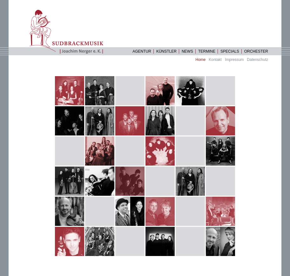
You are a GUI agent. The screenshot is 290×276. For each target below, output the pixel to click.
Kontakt (215, 59)
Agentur (141, 51)
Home (200, 59)
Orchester (256, 51)
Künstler (166, 51)
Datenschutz (257, 59)
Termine (206, 51)
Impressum (234, 59)
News (187, 51)
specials (229, 51)
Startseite (69, 32)
